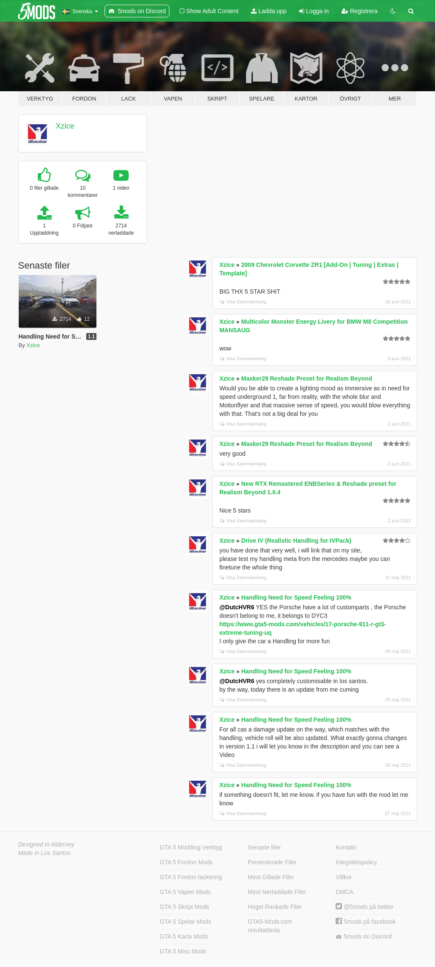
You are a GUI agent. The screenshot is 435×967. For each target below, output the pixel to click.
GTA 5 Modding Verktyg (191, 847)
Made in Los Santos (44, 852)
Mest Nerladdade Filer (277, 892)
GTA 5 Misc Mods (183, 951)
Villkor (344, 877)
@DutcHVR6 (236, 607)
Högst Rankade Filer (275, 906)
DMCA (344, 892)
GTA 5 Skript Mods (184, 906)
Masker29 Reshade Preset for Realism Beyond (306, 378)
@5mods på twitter (364, 907)
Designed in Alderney (46, 844)
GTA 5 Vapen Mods (185, 892)
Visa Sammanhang (243, 301)
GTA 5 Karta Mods (184, 936)
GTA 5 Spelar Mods (185, 921)
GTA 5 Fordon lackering (191, 877)
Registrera (359, 11)
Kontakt (346, 847)
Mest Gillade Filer (271, 877)
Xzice (65, 126)
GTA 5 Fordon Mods (186, 862)
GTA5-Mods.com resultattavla (270, 925)
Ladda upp (268, 11)
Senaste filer (264, 847)
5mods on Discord (364, 936)
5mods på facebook (365, 921)
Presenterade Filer (272, 862)
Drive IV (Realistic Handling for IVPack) (296, 540)
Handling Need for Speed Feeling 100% (296, 597)
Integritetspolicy (356, 862)
